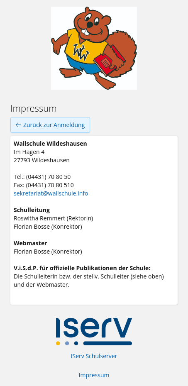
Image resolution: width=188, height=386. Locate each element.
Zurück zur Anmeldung (50, 125)
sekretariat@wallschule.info (51, 193)
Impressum (94, 375)
